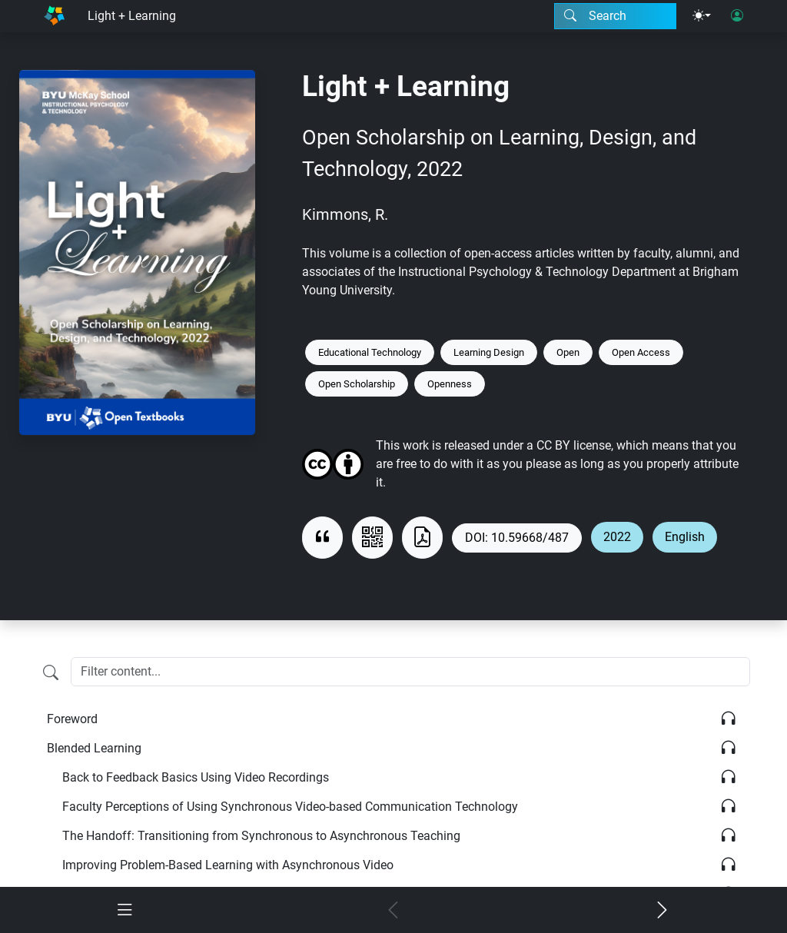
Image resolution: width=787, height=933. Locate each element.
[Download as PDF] (422, 537)
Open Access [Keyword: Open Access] (641, 352)
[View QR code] (372, 537)
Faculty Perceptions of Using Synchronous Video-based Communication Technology (290, 806)
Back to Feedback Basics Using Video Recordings (195, 777)
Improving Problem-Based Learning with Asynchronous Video (228, 865)
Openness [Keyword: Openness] (449, 384)
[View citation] (322, 537)
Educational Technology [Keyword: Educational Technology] (369, 352)
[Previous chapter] (393, 910)
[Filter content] (50, 673)
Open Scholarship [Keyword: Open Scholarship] (356, 384)
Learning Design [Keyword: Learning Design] (488, 352)
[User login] (737, 16)
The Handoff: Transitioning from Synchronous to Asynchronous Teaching (261, 835)
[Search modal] (615, 16)
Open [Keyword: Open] (567, 352)
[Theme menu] (701, 16)
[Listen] (728, 719)
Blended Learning (94, 748)
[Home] (54, 16)
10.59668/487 (530, 537)
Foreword (72, 719)
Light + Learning (132, 15)
